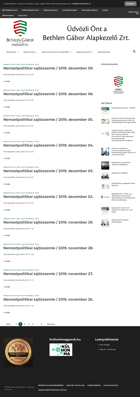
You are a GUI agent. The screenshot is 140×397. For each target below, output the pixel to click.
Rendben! (130, 4)
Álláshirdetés (8, 15)
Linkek (105, 10)
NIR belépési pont (10, 10)
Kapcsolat (22, 15)
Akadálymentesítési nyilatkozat (52, 390)
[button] (134, 51)
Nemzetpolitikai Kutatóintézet (57, 52)
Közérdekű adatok (90, 10)
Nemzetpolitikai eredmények (50, 385)
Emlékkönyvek (104, 52)
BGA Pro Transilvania (108, 349)
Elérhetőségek (94, 385)
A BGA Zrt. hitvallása (75, 385)
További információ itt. (81, 4)
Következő (51, 324)
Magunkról (12, 52)
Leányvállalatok (84, 52)
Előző (8, 324)
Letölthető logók (69, 10)
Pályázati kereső (51, 10)
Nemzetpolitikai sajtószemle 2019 (21, 64)
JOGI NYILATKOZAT (110, 385)
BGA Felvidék (105, 345)
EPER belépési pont (30, 10)
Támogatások (30, 52)
